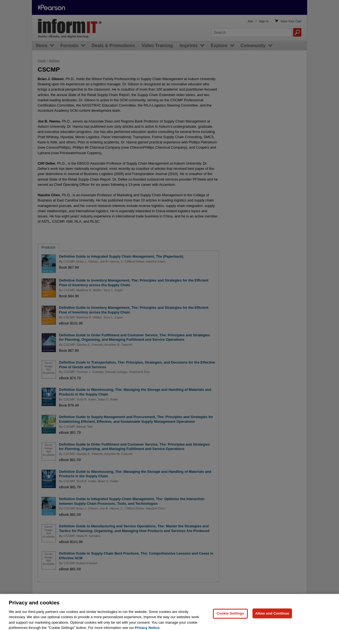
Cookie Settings (230, 616)
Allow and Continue (272, 616)
